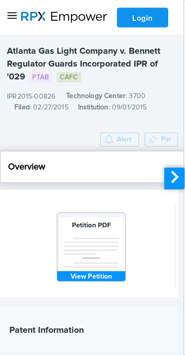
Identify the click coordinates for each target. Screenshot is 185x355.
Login (142, 18)
